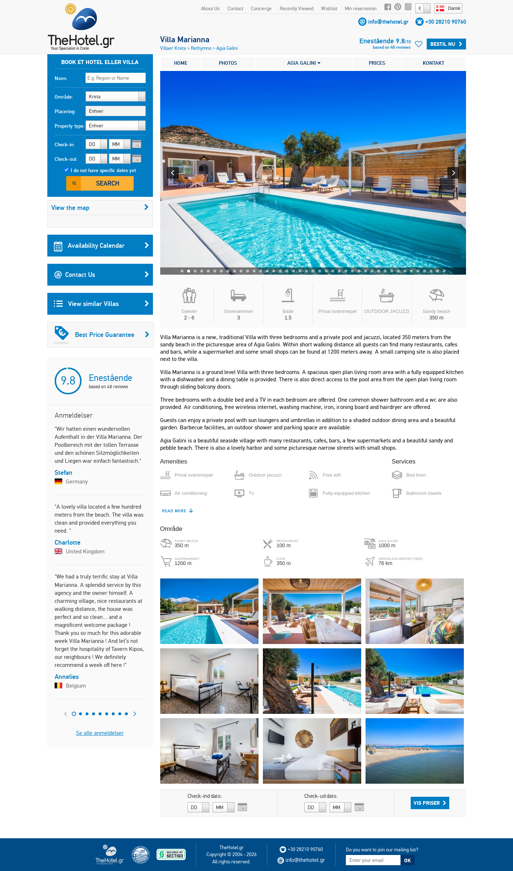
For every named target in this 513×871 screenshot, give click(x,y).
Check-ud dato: (321, 796)
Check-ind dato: (205, 796)
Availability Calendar (101, 245)
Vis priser (430, 803)
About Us (210, 8)
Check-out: (66, 159)
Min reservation (360, 8)
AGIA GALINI (303, 63)
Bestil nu (446, 44)
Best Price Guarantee (101, 334)
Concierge (261, 8)
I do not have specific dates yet (103, 170)
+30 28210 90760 (445, 21)
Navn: (61, 78)
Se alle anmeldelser (100, 732)
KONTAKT (433, 63)
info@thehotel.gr (388, 21)
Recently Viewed (296, 8)
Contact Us (101, 275)
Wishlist (329, 8)
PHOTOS (228, 63)
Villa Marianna (184, 39)
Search (107, 183)
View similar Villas (101, 304)
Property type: (70, 126)
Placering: (65, 111)
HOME (181, 63)
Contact (235, 8)
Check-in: (65, 144)
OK (407, 860)
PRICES (377, 63)
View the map (100, 207)
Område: (64, 97)
